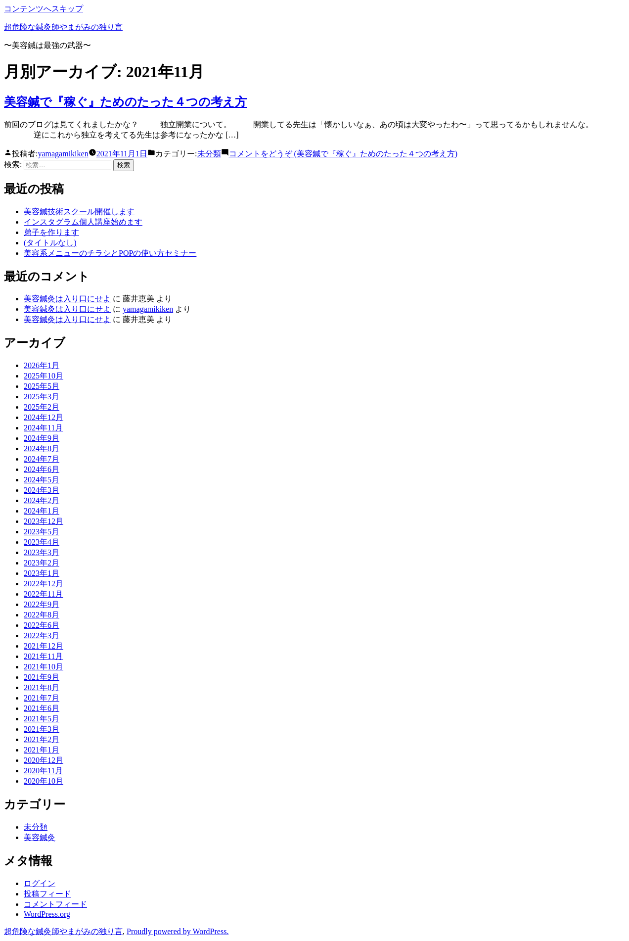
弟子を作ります (51, 232)
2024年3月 (41, 490)
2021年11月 (43, 656)
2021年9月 (41, 677)
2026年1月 (41, 365)
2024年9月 (41, 438)
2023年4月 (41, 542)
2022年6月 (41, 625)
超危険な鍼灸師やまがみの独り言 (63, 27)
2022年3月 (41, 635)
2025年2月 (41, 407)
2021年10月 (43, 666)
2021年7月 (41, 698)
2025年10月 (43, 376)
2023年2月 (41, 563)
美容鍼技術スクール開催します (79, 211)
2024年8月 (41, 448)
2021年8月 (41, 687)
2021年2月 (41, 739)
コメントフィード (55, 904)
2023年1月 (41, 573)
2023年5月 (41, 531)
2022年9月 (41, 604)
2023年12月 (43, 521)
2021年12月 (43, 646)
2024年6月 (41, 469)
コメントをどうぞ (343, 153)
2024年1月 (41, 511)
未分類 (209, 153)
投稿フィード (47, 894)
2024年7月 (41, 459)
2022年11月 (43, 594)
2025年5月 (41, 386)
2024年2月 (41, 500)
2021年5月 (41, 718)
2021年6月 (41, 708)
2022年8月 (41, 615)
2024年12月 (43, 417)
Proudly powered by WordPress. (177, 931)
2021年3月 (41, 729)
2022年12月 (43, 583)
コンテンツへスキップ (43, 8)
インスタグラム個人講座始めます (83, 222)
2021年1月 (41, 750)
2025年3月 (41, 396)
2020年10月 (43, 781)
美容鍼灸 (39, 837)
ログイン (39, 883)
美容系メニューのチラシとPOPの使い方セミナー (110, 253)
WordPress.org (47, 914)
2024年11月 (43, 427)
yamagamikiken (63, 153)
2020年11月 (43, 770)
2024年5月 (41, 479)
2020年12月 (43, 760)
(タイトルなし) (50, 242)
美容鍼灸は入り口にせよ (67, 298)
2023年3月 (41, 552)
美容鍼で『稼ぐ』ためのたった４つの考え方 (125, 101)
